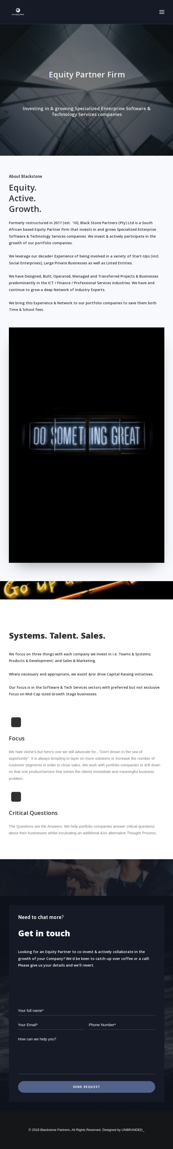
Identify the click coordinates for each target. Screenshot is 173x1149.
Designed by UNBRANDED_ (123, 1130)
